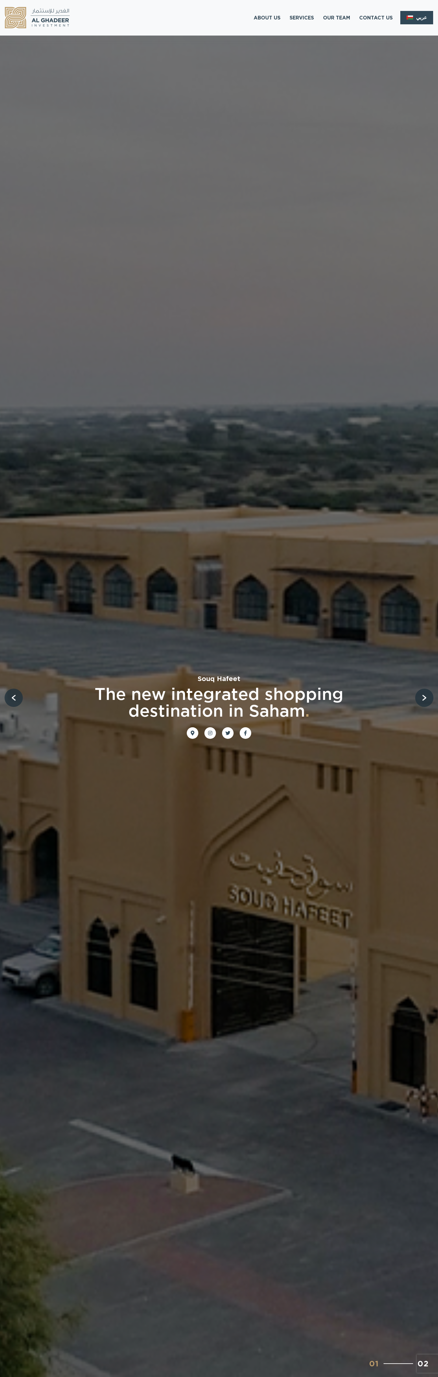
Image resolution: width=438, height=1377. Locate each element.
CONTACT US (376, 17)
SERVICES (302, 17)
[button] (14, 698)
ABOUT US (267, 17)
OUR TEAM (336, 17)
